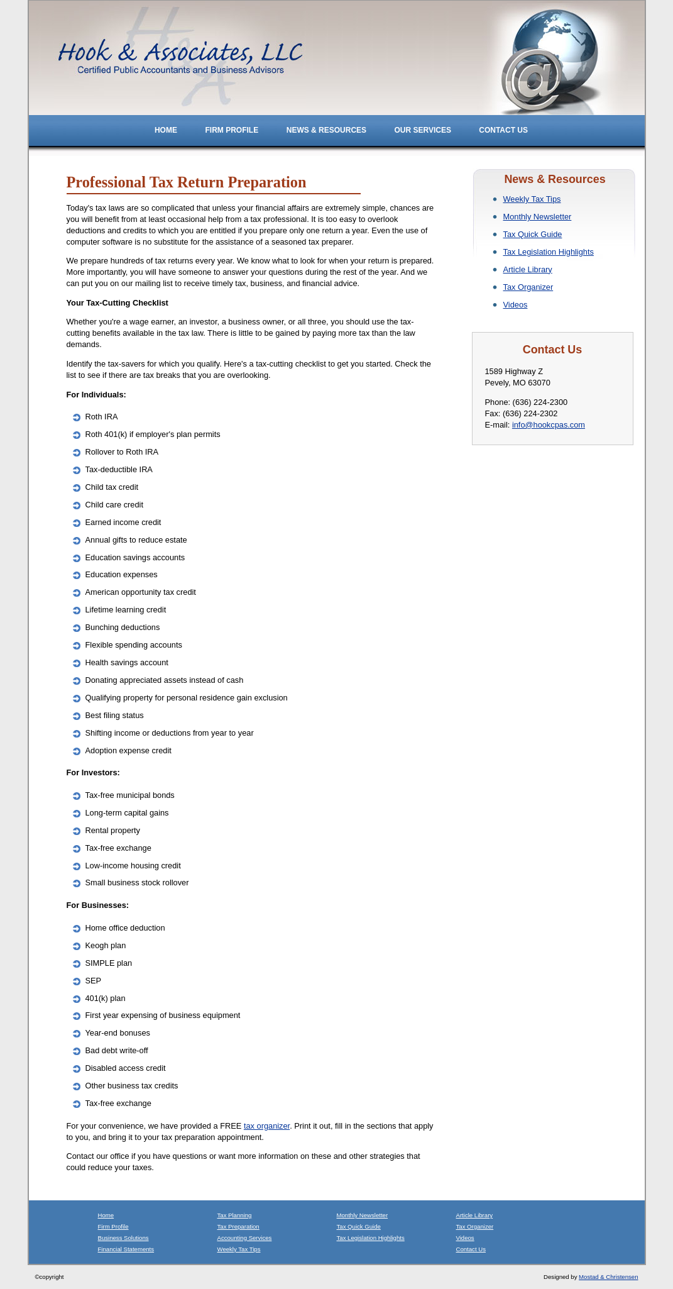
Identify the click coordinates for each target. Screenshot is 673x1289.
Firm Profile (232, 130)
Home (166, 130)
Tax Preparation (238, 1226)
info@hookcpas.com (548, 424)
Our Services (423, 130)
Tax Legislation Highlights (548, 252)
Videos (515, 304)
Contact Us (503, 130)
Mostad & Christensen (608, 1276)
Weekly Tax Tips (532, 199)
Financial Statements (126, 1249)
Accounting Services (244, 1237)
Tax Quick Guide (532, 234)
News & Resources (328, 130)
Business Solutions (123, 1237)
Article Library (527, 269)
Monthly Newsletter (537, 216)
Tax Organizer (528, 287)
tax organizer (267, 1126)
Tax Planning (234, 1215)
